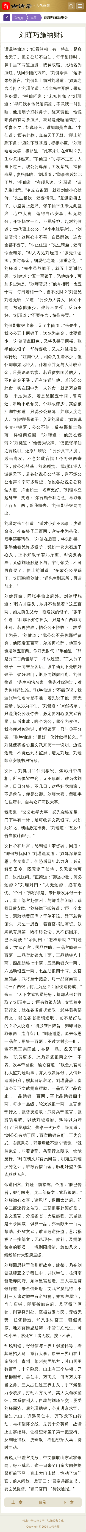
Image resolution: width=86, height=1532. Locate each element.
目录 (42, 1502)
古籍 (33, 17)
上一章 (16, 1502)
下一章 (68, 1502)
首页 (18, 18)
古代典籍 (43, 6)
